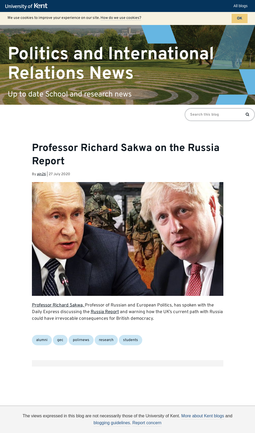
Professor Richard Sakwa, (58, 305)
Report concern (146, 423)
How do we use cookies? (121, 18)
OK (239, 18)
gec (60, 340)
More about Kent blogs (202, 416)
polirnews (81, 340)
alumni (42, 340)
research (106, 340)
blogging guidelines (112, 423)
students (130, 340)
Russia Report (105, 312)
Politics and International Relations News (111, 64)
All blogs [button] (240, 6)
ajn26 (41, 174)
